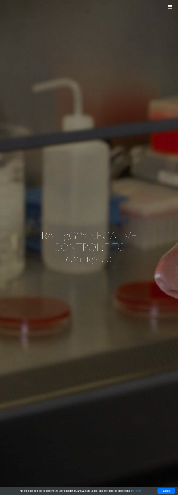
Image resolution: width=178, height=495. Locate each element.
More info (136, 490)
